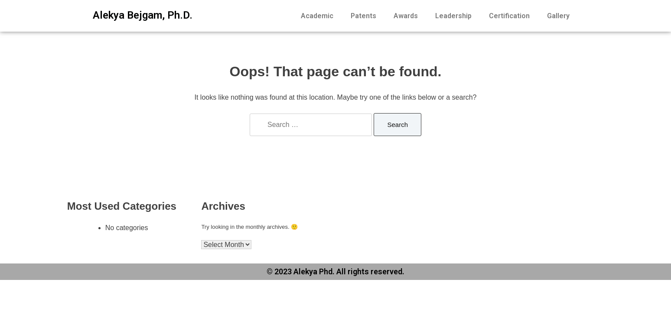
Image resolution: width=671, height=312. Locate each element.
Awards (406, 16)
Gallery (558, 16)
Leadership (453, 16)
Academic (317, 16)
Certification (509, 16)
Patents (363, 16)
